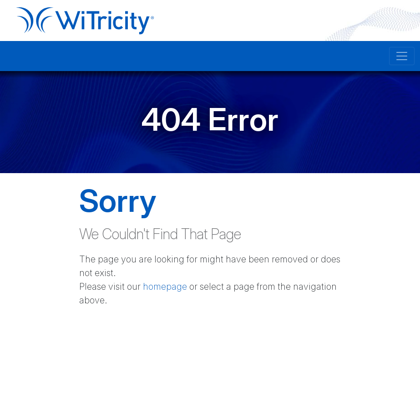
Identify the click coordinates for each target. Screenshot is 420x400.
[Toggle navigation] (402, 56)
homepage (165, 286)
